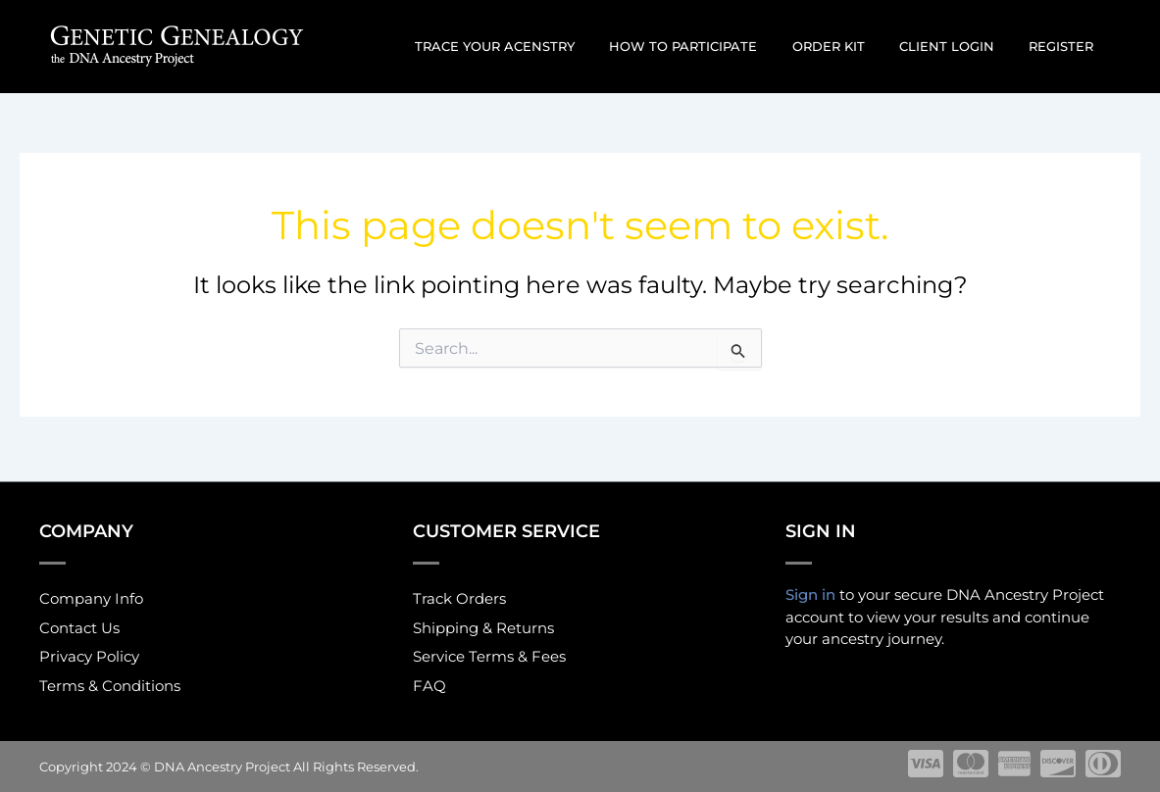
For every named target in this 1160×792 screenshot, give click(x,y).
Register (1066, 46)
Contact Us (79, 626)
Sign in (810, 590)
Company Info (91, 595)
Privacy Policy (89, 656)
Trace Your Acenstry (536, 46)
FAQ (429, 686)
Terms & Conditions (109, 686)
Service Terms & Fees (489, 656)
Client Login (960, 46)
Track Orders (459, 595)
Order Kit (851, 46)
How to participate (715, 46)
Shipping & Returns (483, 626)
